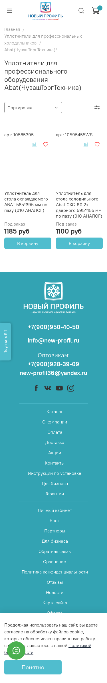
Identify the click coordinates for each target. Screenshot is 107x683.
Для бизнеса (55, 483)
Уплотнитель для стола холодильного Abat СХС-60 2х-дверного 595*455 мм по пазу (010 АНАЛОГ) (79, 204)
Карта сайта (55, 602)
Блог (55, 520)
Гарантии (55, 493)
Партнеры (54, 531)
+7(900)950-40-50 (53, 327)
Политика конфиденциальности (55, 572)
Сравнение (54, 561)
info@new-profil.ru (53, 340)
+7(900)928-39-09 (53, 364)
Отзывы (55, 582)
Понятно (33, 667)
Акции (54, 452)
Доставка (54, 442)
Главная (12, 29)
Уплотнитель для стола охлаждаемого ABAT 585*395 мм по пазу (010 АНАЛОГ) (26, 201)
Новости (54, 592)
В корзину (27, 243)
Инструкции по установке (54, 473)
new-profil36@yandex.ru (53, 373)
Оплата (54, 432)
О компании (54, 422)
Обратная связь (55, 551)
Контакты (54, 463)
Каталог (55, 411)
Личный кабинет (55, 510)
